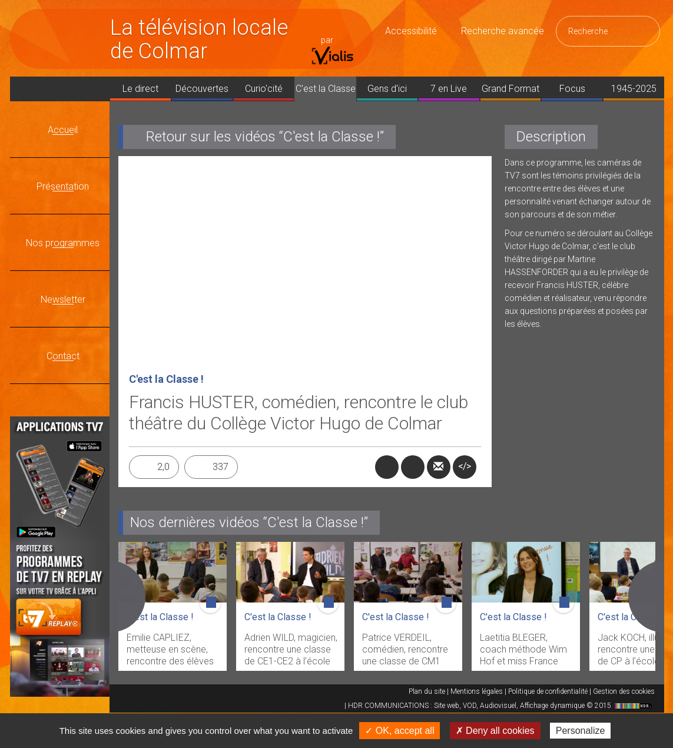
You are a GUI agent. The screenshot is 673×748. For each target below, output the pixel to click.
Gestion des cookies (624, 691)
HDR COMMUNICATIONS (501, 705)
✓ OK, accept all (399, 731)
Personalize (580, 731)
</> (464, 466)
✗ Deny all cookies (495, 731)
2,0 (163, 466)
